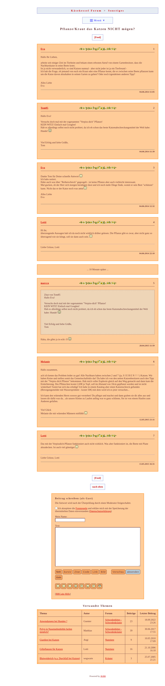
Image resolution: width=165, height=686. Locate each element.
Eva (43, 49)
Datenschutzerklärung (100, 511)
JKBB (103, 676)
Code (86, 572)
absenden (133, 572)
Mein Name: (61, 516)
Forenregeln (81, 508)
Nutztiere (109, 639)
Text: (57, 525)
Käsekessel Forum (86, 10)
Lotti (43, 222)
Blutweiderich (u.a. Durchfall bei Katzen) (60, 658)
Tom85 (44, 108)
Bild (103, 572)
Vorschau (118, 572)
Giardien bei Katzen (49, 639)
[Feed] (97, 37)
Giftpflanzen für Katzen (51, 649)
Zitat (77, 572)
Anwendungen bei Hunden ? (53, 621)
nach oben (97, 486)
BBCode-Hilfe (63, 594)
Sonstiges (116, 10)
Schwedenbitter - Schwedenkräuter (113, 621)
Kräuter (109, 658)
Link (95, 572)
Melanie (45, 361)
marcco (45, 283)
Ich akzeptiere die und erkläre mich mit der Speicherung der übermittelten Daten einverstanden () (91, 510)
